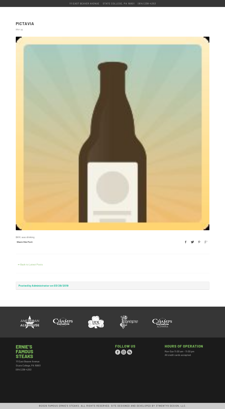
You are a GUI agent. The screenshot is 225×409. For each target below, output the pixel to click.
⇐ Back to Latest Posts (30, 264)
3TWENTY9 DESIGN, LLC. (171, 405)
